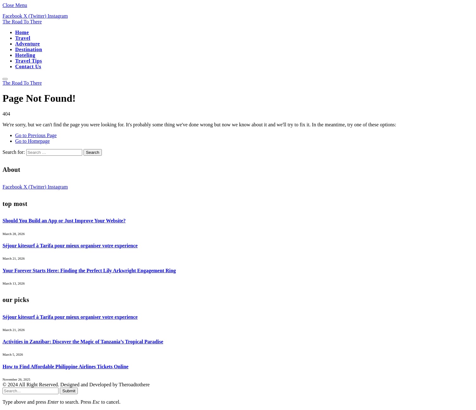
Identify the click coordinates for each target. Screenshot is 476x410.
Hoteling (25, 55)
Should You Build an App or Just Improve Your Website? (64, 220)
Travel (22, 38)
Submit (68, 391)
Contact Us (28, 66)
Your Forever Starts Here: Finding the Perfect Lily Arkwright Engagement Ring (89, 270)
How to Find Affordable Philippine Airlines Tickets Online (65, 366)
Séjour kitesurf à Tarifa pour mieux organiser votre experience (70, 245)
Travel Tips (28, 60)
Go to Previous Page (36, 135)
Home (22, 32)
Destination (28, 49)
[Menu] (5, 79)
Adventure (27, 43)
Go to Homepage (32, 141)
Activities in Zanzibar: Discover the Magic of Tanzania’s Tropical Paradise (83, 341)
